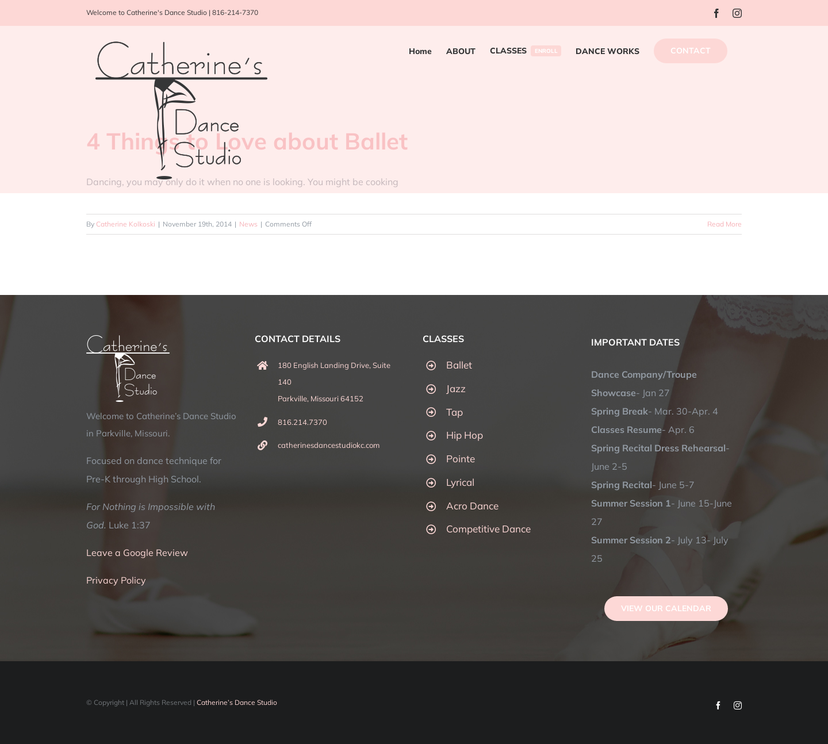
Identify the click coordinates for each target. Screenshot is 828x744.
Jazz (456, 388)
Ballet (459, 365)
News (248, 224)
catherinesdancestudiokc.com (328, 445)
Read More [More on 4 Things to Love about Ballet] (724, 224)
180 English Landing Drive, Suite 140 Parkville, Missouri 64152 (334, 382)
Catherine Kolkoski (125, 224)
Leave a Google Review (137, 552)
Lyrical (460, 482)
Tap (454, 412)
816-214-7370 (235, 12)
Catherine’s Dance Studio (237, 702)
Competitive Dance (488, 529)
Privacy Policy (116, 580)
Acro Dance (472, 506)
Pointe (460, 458)
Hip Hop (464, 435)
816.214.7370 (302, 422)
